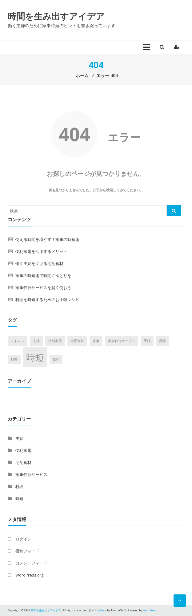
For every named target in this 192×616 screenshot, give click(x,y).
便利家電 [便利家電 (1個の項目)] (55, 341)
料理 (19, 486)
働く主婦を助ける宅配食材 (39, 263)
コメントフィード (31, 563)
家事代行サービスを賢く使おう (43, 287)
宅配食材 (23, 462)
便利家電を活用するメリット (41, 251)
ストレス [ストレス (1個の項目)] (17, 341)
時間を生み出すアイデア (56, 16)
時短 (19, 498)
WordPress (150, 610)
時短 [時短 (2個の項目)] (35, 357)
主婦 (19, 438)
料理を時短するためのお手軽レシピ (47, 299)
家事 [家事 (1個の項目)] (96, 341)
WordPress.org (29, 575)
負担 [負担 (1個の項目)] (56, 359)
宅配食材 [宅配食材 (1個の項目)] (77, 341)
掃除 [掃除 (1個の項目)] (162, 341)
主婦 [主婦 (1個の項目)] (36, 341)
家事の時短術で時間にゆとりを (43, 275)
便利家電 (23, 450)
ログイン (23, 539)
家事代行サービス (31, 474)
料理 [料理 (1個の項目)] (14, 359)
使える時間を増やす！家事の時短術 (47, 239)
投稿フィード (27, 551)
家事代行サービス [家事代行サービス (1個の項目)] (121, 341)
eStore (102, 610)
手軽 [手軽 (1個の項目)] (147, 341)
